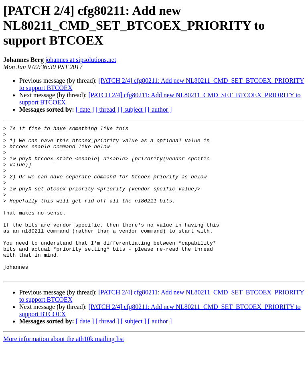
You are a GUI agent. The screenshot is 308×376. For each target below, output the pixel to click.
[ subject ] (133, 109)
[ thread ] (107, 109)
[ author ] (160, 109)
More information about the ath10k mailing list (63, 369)
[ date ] (85, 109)
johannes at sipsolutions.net (80, 59)
